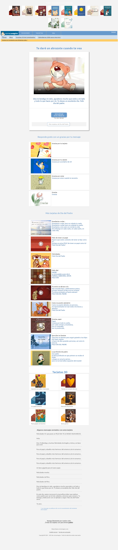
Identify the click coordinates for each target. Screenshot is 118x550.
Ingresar (113, 32)
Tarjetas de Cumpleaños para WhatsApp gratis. (14, 40)
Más (53, 33)
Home (4, 37)
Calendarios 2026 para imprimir (49, 37)
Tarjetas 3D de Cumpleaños (25, 37)
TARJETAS (39, 33)
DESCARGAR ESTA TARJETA (59, 115)
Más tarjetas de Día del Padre (58, 124)
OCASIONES (25, 33)
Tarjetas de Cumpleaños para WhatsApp (59, 3)
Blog (11, 37)
